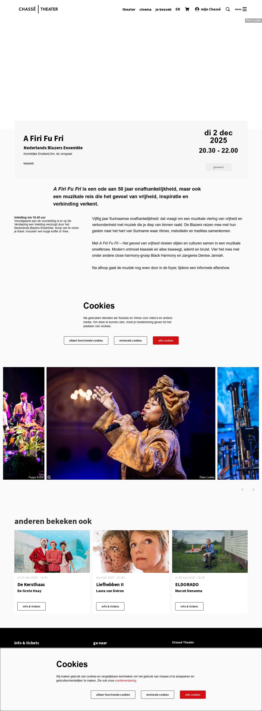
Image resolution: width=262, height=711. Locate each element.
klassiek (29, 163)
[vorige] (242, 489)
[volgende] (253, 489)
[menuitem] (128, 9)
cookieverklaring (125, 680)
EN (178, 9)
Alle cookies (165, 340)
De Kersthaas (31, 584)
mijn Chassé (208, 9)
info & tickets (31, 606)
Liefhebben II (110, 584)
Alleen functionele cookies (86, 340)
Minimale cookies (130, 340)
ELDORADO (187, 584)
